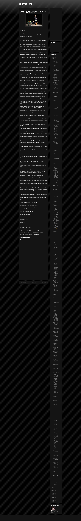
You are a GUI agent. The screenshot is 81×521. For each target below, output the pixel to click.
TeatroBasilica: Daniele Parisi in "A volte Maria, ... (55, 410)
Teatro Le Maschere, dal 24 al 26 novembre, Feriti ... (55, 209)
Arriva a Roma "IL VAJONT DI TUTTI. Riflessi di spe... (55, 344)
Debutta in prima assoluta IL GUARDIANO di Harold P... (56, 352)
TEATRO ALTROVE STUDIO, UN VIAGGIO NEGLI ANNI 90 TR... (56, 120)
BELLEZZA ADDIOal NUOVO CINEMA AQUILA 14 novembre (55, 446)
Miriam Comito (54, 510)
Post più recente (23, 282)
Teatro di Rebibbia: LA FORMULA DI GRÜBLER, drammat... (55, 102)
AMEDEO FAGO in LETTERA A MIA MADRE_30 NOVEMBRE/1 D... (55, 181)
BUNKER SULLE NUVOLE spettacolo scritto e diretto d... (55, 115)
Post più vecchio (45, 282)
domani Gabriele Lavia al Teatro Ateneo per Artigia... (55, 241)
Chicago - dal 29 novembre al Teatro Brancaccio (55, 204)
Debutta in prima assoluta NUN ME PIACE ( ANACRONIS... (55, 195)
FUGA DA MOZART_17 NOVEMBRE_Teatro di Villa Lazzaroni (55, 393)
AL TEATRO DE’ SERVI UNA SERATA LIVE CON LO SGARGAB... (55, 217)
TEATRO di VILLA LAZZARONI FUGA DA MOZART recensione (56, 263)
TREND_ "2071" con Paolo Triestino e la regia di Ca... (55, 369)
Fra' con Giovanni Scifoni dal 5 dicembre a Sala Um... (55, 93)
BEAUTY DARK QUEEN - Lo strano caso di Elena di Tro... (55, 186)
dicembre (54, 61)
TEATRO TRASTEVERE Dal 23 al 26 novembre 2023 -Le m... (56, 361)
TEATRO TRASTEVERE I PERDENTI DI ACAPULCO (55, 423)
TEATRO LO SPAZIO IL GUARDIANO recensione (55, 282)
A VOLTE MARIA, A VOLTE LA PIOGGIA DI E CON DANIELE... (55, 324)
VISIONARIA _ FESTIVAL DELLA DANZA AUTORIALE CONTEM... (55, 84)
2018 (53, 490)
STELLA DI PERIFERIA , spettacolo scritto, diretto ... (56, 472)
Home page (34, 282)
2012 (53, 498)
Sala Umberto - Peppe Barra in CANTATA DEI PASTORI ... (55, 332)
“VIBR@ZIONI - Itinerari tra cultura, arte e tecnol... (55, 356)
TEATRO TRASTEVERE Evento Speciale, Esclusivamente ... (56, 301)
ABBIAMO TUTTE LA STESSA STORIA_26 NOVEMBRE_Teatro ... (56, 222)
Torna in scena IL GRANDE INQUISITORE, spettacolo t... (55, 375)
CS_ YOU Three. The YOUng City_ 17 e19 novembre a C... (56, 348)
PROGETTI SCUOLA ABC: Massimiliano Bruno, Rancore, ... (55, 452)
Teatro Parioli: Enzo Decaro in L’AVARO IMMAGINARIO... (56, 388)
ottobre (54, 484)
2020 (53, 487)
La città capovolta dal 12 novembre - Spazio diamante (55, 310)
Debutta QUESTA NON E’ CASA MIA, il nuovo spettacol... (55, 65)
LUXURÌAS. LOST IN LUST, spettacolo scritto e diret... (56, 365)
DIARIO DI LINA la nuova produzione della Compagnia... (56, 277)
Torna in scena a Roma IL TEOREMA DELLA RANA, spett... (55, 406)
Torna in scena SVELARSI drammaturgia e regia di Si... (56, 481)
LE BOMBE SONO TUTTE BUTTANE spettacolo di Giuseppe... (55, 107)
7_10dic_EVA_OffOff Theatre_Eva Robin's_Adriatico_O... (56, 70)
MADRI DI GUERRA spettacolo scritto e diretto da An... (55, 286)
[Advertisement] (34, 272)
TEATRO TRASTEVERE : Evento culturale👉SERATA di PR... (55, 227)
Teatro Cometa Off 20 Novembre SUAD (56, 305)
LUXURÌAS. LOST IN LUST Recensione (56, 251)
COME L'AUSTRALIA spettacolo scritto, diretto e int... (55, 291)
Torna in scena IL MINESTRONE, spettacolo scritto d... (56, 162)
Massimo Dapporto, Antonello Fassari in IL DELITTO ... (55, 74)
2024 (53, 58)
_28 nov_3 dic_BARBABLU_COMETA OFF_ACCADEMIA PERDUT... (56, 272)
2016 (53, 493)
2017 (53, 491)
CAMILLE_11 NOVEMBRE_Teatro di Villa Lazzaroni (55, 459)
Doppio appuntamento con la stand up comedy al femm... (55, 468)
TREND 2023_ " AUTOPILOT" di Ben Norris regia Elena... (56, 258)
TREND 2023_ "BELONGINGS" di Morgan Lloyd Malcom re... (56, 125)
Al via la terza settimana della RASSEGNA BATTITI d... (55, 340)
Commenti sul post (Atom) (35, 284)
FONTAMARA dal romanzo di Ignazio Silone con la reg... (55, 237)
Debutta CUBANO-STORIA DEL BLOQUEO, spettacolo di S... (55, 143)
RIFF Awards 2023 (56, 372)
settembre (54, 485)
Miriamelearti (25, 4)
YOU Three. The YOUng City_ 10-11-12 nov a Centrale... (55, 414)
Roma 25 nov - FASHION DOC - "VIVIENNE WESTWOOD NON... (55, 176)
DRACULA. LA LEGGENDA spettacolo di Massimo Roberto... (55, 441)
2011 (53, 500)
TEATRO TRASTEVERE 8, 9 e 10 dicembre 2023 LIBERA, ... (55, 89)
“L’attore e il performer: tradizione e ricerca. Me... (55, 379)
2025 (53, 57)
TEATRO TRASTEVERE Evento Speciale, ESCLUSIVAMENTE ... (56, 167)
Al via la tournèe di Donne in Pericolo (56, 111)
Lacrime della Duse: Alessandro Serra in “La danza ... (55, 130)
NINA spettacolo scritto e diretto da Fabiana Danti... (55, 437)
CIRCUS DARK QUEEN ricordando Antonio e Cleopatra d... (55, 383)
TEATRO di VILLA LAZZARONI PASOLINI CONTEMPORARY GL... (56, 158)
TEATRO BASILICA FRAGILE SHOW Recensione (55, 200)
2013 (53, 497)
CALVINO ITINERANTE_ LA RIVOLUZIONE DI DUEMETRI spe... (55, 246)
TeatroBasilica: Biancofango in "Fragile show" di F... (55, 254)
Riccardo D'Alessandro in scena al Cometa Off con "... (56, 296)
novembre (54, 62)
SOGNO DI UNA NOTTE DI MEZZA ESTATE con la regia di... (55, 477)
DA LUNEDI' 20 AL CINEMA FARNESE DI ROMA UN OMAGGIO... (56, 268)
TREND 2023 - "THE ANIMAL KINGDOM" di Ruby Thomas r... (55, 319)
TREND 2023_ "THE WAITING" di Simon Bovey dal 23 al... (55, 233)
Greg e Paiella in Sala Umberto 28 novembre (55, 154)
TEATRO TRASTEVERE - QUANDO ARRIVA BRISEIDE (55, 419)
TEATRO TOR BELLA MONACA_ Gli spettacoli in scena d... (55, 191)
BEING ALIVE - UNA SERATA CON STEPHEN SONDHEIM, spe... (55, 149)
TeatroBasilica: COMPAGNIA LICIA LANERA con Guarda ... (55, 135)
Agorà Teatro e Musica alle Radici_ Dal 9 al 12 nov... (56, 401)
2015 (53, 494)
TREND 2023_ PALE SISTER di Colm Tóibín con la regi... (55, 397)
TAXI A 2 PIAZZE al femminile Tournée (55, 456)
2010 (53, 501)
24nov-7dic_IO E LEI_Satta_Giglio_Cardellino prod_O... (56, 328)
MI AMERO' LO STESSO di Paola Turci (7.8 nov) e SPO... (56, 463)
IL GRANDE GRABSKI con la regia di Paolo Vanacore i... (56, 97)
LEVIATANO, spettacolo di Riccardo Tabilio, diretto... (56, 336)
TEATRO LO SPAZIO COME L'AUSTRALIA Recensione (55, 172)
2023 (53, 60)
